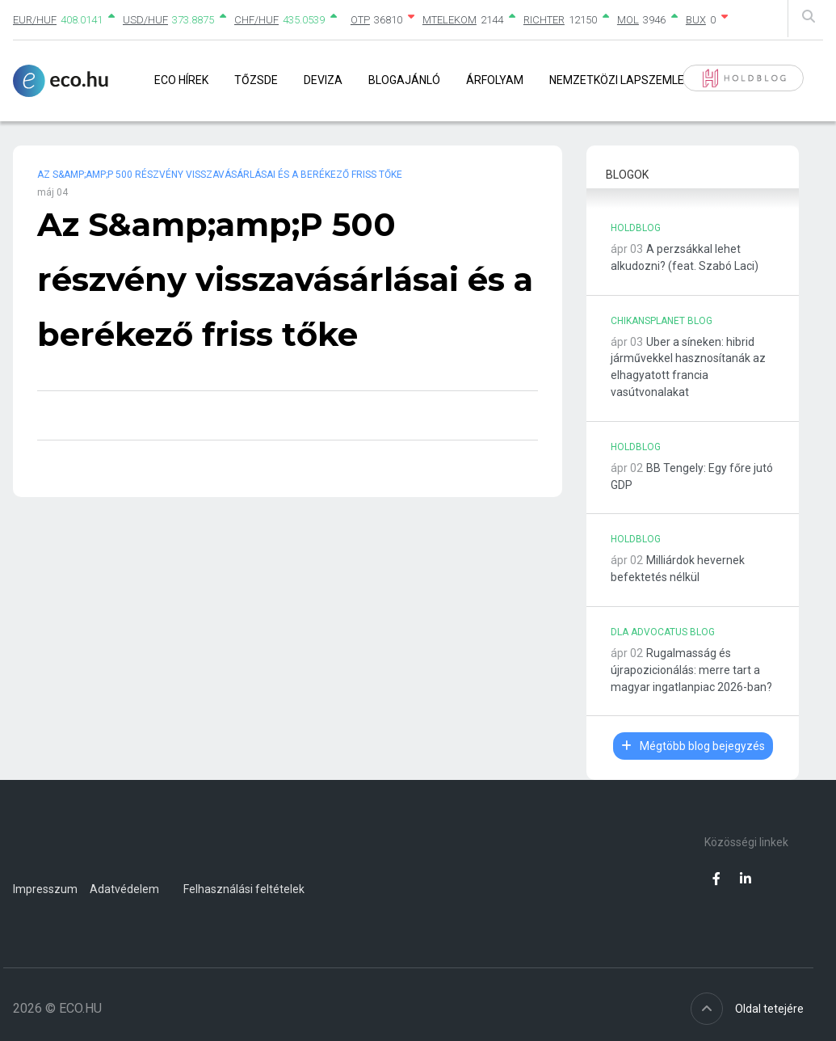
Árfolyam (494, 80)
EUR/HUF (35, 20)
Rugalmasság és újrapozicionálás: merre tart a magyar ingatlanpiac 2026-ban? (691, 670)
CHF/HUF (256, 20)
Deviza (323, 80)
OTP (360, 20)
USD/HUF (145, 20)
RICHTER (544, 20)
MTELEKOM (449, 20)
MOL (628, 20)
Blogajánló (404, 80)
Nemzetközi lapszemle (616, 80)
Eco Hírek (181, 80)
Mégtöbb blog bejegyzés (693, 746)
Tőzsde (256, 80)
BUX (696, 20)
